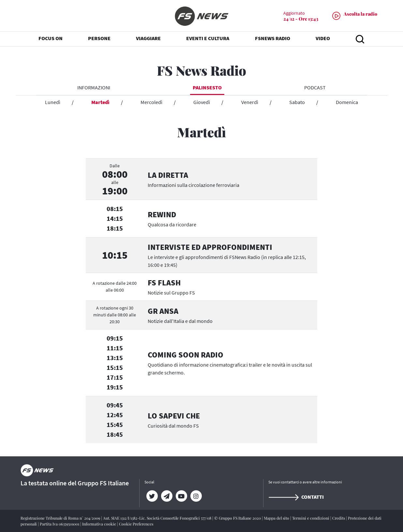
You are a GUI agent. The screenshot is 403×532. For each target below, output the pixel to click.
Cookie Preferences (136, 523)
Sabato (297, 102)
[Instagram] (195, 496)
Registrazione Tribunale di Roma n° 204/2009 (61, 518)
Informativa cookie (99, 523)
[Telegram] (166, 496)
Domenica (347, 102)
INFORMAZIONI (93, 87)
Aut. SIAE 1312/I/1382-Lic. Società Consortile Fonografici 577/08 (157, 518)
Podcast (315, 87)
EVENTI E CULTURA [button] (207, 39)
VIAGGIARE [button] (148, 39)
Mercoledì (151, 102)
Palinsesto (207, 87)
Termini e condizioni (311, 518)
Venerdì (249, 102)
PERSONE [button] (99, 39)
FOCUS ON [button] (50, 39)
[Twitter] (151, 496)
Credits (339, 518)
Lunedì (52, 102)
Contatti (296, 497)
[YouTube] (181, 496)
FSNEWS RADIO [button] (272, 39)
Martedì (100, 102)
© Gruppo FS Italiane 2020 (238, 518)
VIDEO (323, 39)
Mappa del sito (277, 518)
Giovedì (201, 102)
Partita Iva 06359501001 (60, 523)
